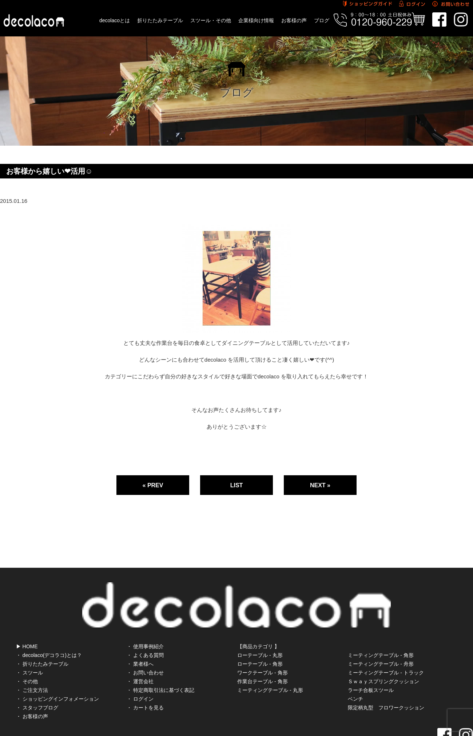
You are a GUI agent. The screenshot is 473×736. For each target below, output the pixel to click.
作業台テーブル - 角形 (262, 649)
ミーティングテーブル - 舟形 (380, 631)
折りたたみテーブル (160, 20)
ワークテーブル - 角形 (262, 640)
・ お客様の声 (32, 684)
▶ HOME (27, 614)
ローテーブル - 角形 (259, 631)
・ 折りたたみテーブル (42, 631)
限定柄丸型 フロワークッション (386, 675)
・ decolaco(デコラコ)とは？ (49, 623)
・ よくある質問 (145, 623)
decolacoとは (114, 20)
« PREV (153, 485)
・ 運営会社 (140, 649)
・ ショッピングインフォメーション (57, 666)
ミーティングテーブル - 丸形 (270, 658)
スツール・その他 (210, 20)
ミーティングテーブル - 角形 (380, 623)
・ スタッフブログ (37, 675)
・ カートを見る (145, 675)
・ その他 (27, 649)
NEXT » (320, 485)
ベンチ (355, 666)
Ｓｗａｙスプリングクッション (383, 649)
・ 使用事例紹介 (145, 614)
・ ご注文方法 (32, 658)
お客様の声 (294, 20)
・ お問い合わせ (145, 640)
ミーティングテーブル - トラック (386, 640)
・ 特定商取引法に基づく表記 (160, 658)
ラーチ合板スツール (371, 658)
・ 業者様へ (140, 631)
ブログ (321, 20)
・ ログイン (140, 666)
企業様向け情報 (256, 20)
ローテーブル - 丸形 (259, 623)
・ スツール (29, 640)
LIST (236, 485)
